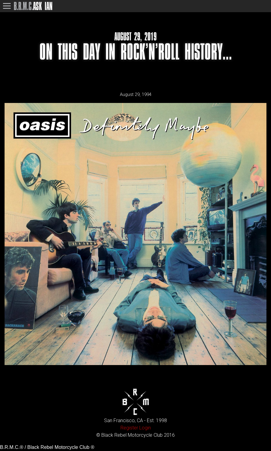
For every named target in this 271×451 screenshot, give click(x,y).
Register (129, 428)
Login (145, 428)
